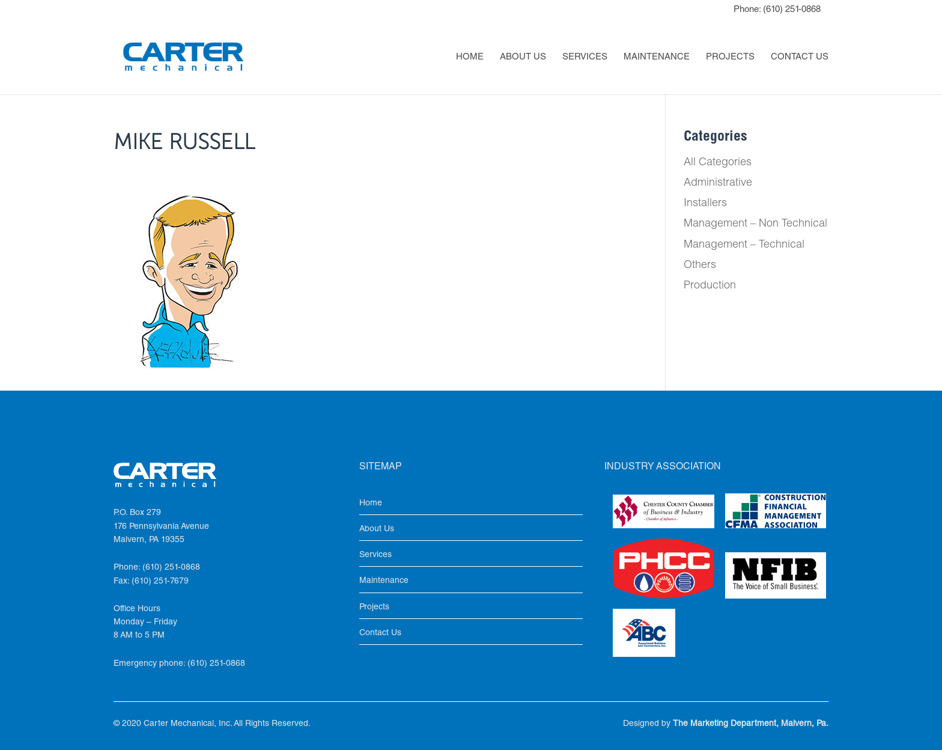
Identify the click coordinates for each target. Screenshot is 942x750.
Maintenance (657, 57)
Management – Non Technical (755, 224)
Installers (705, 203)
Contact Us (799, 57)
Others (700, 265)
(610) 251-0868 (792, 9)
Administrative (718, 183)
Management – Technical (744, 245)
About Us (523, 57)
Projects (730, 57)
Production (710, 286)
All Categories (718, 162)
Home (470, 57)
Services (584, 57)
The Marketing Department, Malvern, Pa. (750, 724)
